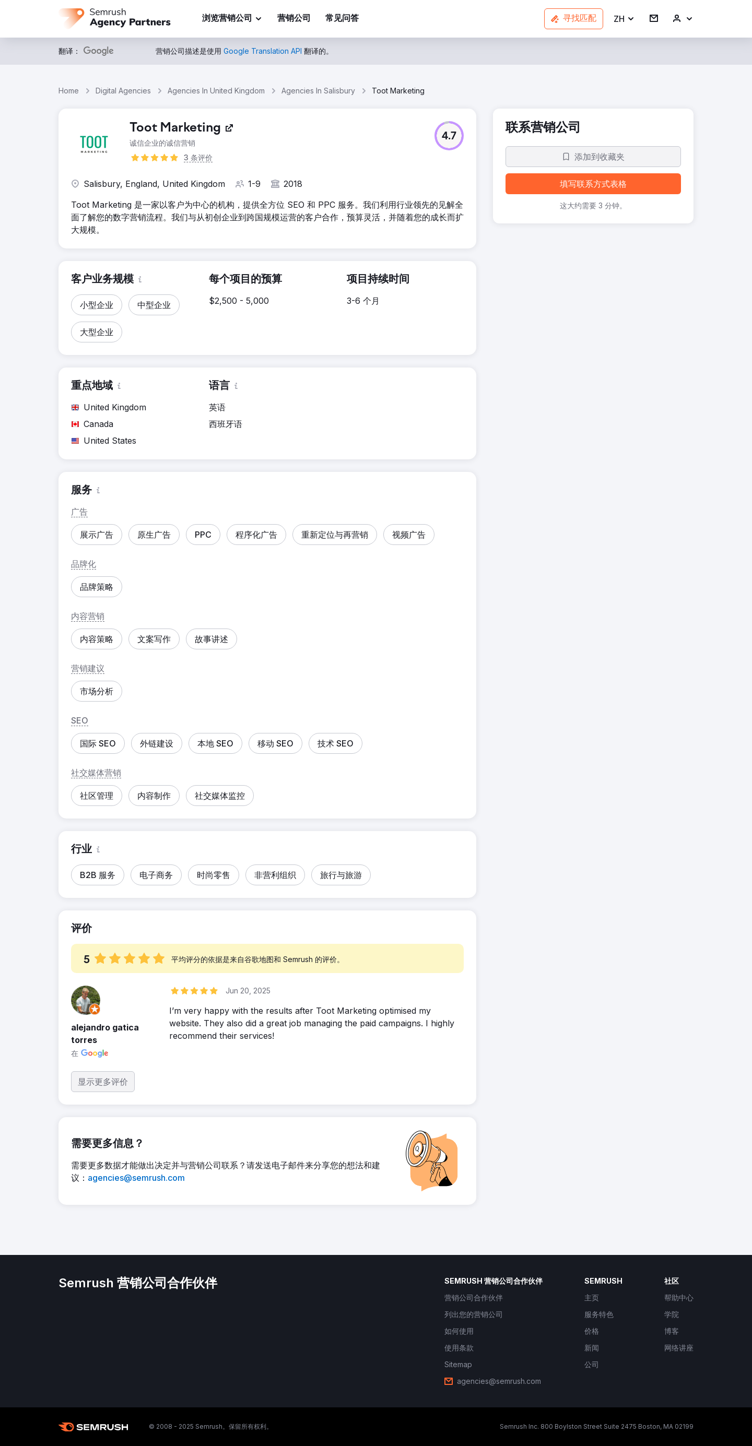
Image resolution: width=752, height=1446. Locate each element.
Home (68, 90)
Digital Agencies (123, 90)
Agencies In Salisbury (318, 90)
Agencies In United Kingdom (216, 90)
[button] (624, 19)
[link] (294, 19)
